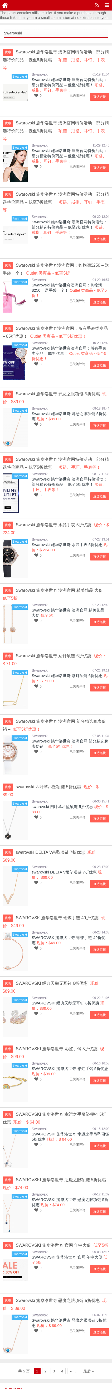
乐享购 (54, 1371)
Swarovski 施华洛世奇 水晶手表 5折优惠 (67, 521)
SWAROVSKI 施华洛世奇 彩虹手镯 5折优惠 (70, 1029)
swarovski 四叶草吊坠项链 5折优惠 (62, 775)
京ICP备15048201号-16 (22, 1378)
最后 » (88, 1332)
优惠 (8, 52)
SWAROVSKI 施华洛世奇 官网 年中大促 (67, 1217)
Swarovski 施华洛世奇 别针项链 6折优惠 (67, 652)
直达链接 (100, 89)
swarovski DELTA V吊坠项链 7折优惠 (64, 832)
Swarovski (40, 66)
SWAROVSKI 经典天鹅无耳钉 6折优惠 (65, 963)
